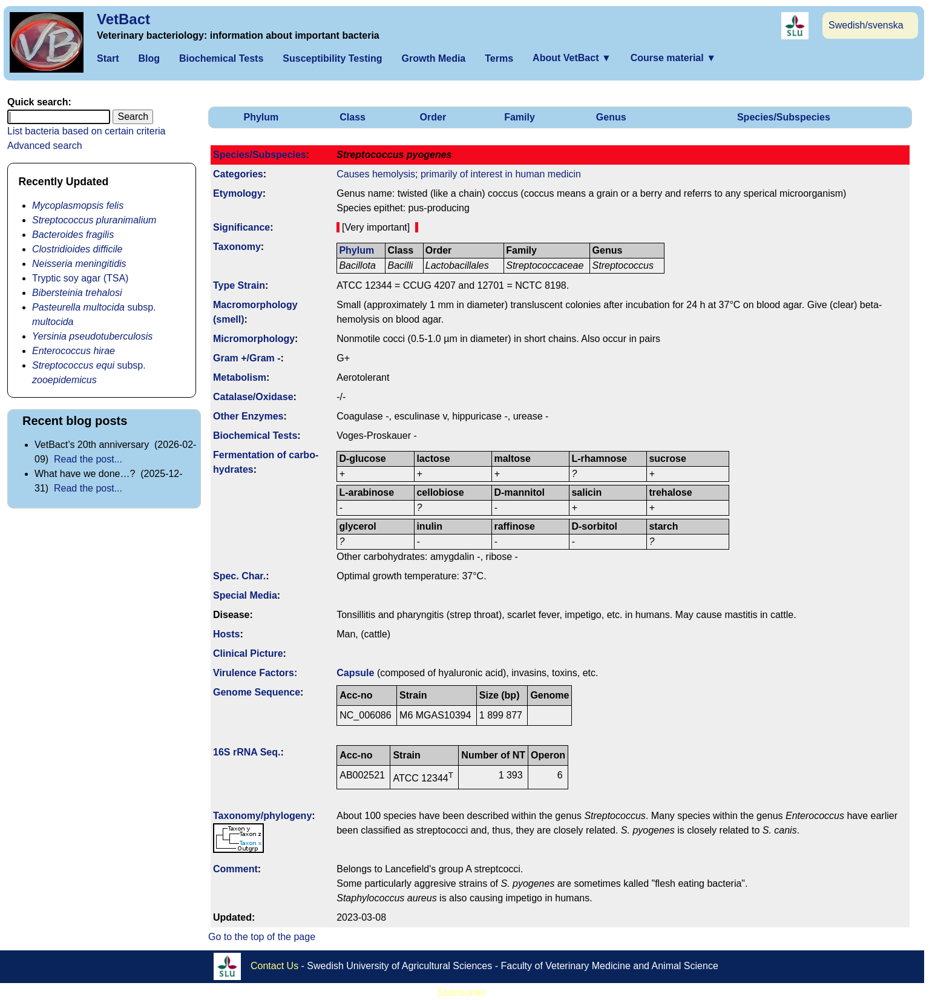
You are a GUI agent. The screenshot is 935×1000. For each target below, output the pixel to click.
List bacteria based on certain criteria (86, 131)
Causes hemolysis (375, 174)
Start (108, 58)
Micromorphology (254, 339)
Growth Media (433, 58)
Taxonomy (237, 247)
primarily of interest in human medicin (501, 174)
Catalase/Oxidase (253, 397)
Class (353, 117)
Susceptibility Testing (332, 58)
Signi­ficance (241, 227)
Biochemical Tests (221, 58)
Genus (611, 117)
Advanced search (44, 145)
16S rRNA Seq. (246, 752)
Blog (149, 58)
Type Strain (239, 285)
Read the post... (88, 459)
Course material (673, 58)
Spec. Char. (239, 576)
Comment (235, 869)
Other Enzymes (248, 416)
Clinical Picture (248, 653)
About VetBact (572, 58)
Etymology (238, 193)
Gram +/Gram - (247, 358)
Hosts (226, 634)
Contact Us (274, 965)
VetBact (123, 19)
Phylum (261, 117)
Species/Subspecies (783, 117)
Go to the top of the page (261, 937)
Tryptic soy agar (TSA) (80, 278)
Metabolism (239, 377)
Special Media (245, 595)
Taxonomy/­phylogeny (262, 816)
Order (433, 117)
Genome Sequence (256, 692)
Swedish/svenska (866, 25)
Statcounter (462, 992)
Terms (499, 58)
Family (519, 117)
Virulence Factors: (255, 673)
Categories (238, 174)
